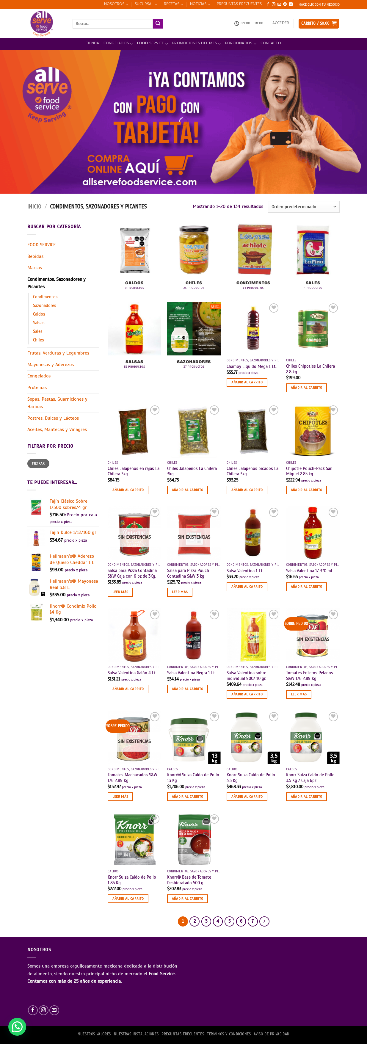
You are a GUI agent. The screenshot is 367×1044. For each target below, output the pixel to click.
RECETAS (173, 4)
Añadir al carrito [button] (247, 382)
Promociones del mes (196, 43)
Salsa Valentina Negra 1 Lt (191, 672)
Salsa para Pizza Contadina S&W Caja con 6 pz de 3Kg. (132, 573)
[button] (280, 23)
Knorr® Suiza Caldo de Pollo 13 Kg (193, 777)
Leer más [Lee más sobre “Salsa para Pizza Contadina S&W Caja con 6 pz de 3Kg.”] (120, 592)
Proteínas (37, 388)
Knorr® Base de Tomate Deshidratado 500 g (189, 879)
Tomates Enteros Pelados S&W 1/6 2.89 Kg (309, 675)
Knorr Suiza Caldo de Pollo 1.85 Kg (132, 879)
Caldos (39, 314)
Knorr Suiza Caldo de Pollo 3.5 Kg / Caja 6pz (310, 777)
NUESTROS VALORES (94, 1034)
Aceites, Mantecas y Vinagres (57, 429)
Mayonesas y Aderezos (50, 365)
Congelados (118, 43)
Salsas (39, 322)
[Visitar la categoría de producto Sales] (313, 259)
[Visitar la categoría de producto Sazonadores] (194, 338)
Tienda (92, 43)
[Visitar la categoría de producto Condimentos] (253, 259)
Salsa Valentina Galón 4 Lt (132, 672)
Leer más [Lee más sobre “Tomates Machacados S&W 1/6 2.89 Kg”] (120, 796)
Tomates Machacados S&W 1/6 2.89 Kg (132, 777)
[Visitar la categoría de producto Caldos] (134, 259)
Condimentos (45, 297)
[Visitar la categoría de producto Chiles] (194, 259)
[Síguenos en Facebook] (268, 4)
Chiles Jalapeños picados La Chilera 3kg (252, 471)
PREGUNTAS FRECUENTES (239, 4)
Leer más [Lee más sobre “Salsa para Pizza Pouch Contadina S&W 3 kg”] (180, 592)
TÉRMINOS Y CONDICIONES (229, 1034)
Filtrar (38, 463)
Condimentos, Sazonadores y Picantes (56, 283)
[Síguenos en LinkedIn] (291, 4)
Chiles (38, 340)
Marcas (34, 268)
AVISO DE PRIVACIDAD (271, 1034)
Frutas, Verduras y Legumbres (58, 353)
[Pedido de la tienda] (304, 207)
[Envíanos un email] (279, 4)
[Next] (264, 921)
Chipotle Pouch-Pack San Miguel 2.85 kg (309, 471)
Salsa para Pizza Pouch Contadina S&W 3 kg (188, 573)
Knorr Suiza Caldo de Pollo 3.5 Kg (251, 777)
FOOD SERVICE (152, 43)
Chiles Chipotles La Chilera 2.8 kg (310, 368)
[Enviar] (158, 24)
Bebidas (35, 256)
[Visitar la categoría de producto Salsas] (134, 338)
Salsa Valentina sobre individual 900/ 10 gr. (246, 675)
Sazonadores (44, 305)
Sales (38, 331)
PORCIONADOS (240, 43)
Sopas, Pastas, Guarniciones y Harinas (57, 403)
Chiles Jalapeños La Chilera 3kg (192, 471)
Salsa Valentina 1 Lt (245, 570)
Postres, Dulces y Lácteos (53, 418)
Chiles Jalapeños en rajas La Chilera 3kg (133, 471)
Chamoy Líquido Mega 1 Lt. (252, 366)
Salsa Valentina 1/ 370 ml (309, 570)
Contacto (271, 43)
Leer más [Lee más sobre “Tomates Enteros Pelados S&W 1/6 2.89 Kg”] (299, 694)
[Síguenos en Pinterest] (285, 4)
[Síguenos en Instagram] (273, 4)
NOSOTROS (116, 4)
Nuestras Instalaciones (136, 1034)
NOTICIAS (200, 4)
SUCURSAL (146, 4)
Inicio (34, 206)
